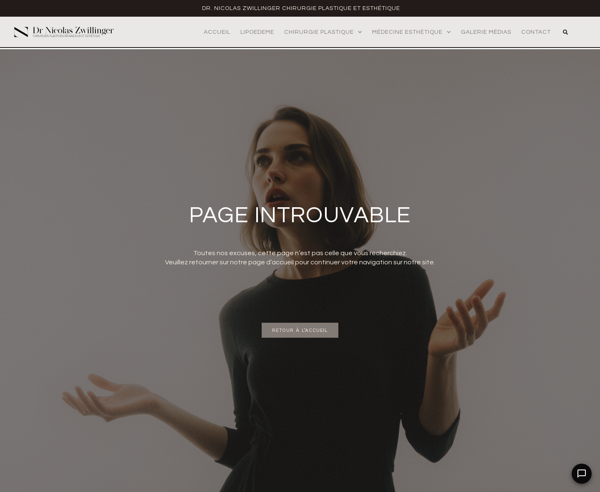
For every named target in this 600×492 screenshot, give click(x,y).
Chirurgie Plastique (323, 32)
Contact (536, 32)
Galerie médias (486, 32)
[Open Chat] (582, 474)
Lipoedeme (257, 32)
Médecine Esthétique (411, 32)
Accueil (217, 32)
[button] (565, 32)
